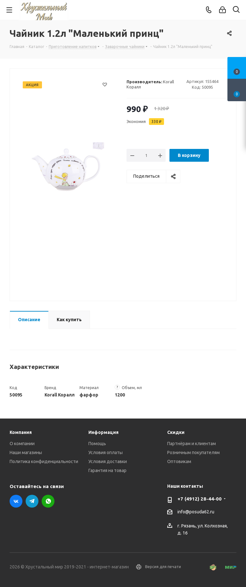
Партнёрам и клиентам (191, 443)
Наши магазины (26, 452)
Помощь (97, 443)
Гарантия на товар (107, 470)
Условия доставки (107, 461)
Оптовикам (179, 461)
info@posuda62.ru (195, 511)
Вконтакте (16, 501)
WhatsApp (48, 501)
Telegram (32, 501)
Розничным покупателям (193, 452)
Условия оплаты (105, 452)
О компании (22, 443)
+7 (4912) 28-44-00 (199, 498)
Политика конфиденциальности (44, 461)
